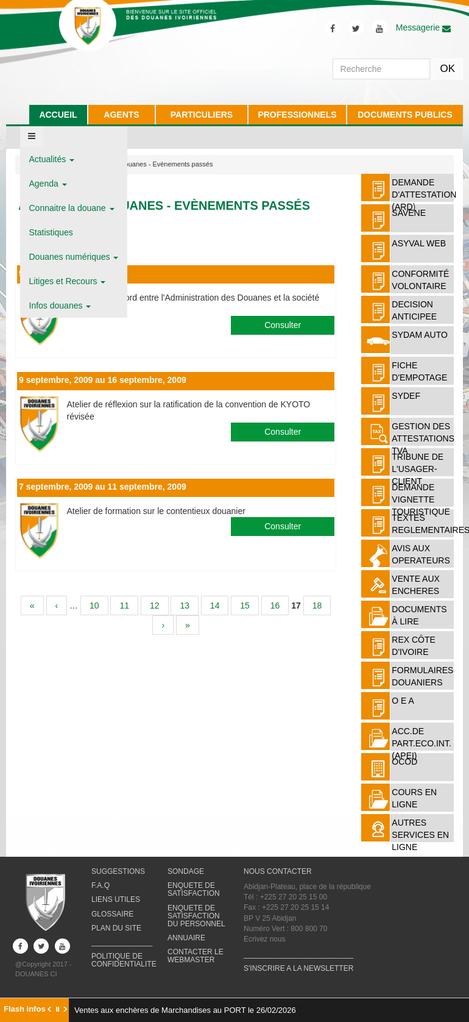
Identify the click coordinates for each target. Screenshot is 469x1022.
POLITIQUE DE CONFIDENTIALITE (124, 960)
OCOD (404, 761)
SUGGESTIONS (118, 871)
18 (317, 605)
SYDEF (406, 396)
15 (245, 605)
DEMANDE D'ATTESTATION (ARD (424, 194)
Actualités (52, 159)
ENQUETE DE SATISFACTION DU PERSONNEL (196, 916)
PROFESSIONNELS (297, 115)
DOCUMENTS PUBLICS (405, 115)
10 (94, 605)
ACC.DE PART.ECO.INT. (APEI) (421, 743)
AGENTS (121, 115)
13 (184, 605)
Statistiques (51, 232)
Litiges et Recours (67, 281)
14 (215, 605)
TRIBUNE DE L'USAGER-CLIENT (417, 469)
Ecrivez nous (265, 939)
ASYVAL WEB (419, 243)
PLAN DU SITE (116, 928)
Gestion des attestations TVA (423, 438)
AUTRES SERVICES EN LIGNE (420, 835)
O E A (403, 701)
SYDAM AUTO (420, 335)
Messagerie (423, 27)
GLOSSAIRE (112, 914)
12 (155, 605)
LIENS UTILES (115, 899)
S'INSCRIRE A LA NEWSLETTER (298, 968)
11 (124, 605)
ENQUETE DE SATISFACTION (194, 889)
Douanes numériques (74, 257)
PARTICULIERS (202, 115)
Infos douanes (60, 305)
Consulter (282, 325)
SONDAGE (186, 871)
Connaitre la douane (72, 208)
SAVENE (409, 213)
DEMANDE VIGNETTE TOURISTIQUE (421, 499)
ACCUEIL (58, 115)
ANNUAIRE (186, 938)
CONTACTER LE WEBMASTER (196, 956)
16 (275, 605)
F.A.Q (100, 885)
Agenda (48, 183)
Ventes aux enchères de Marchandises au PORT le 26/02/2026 (185, 1010)
